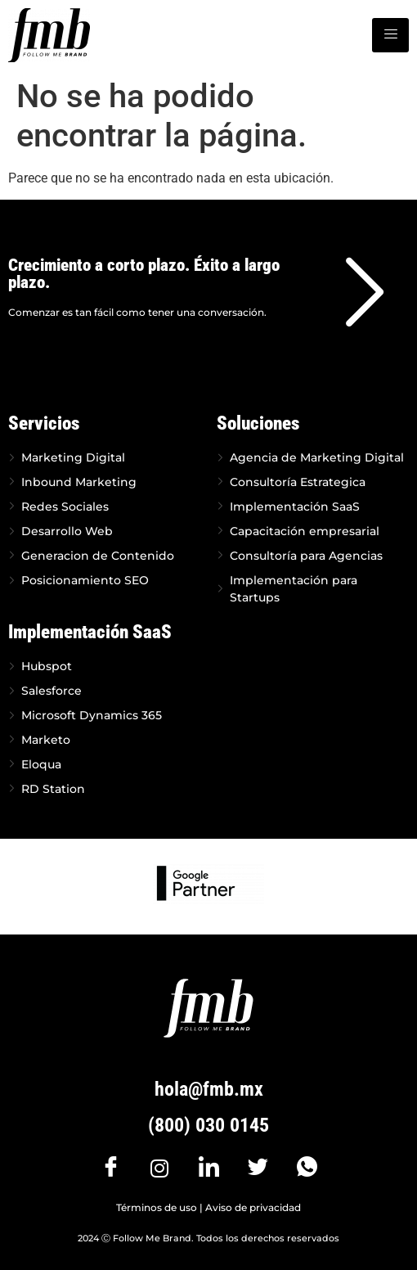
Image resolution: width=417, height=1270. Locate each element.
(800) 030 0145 (208, 1125)
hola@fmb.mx (209, 1089)
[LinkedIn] (208, 1167)
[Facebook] (110, 1167)
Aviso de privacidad (253, 1207)
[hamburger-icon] (390, 35)
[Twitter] (257, 1167)
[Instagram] (159, 1167)
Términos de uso (156, 1207)
